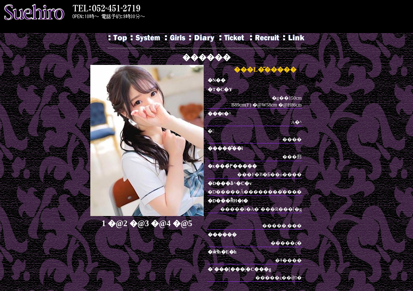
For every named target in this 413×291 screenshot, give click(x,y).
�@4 (161, 223)
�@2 (117, 223)
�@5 (182, 223)
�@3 (139, 223)
